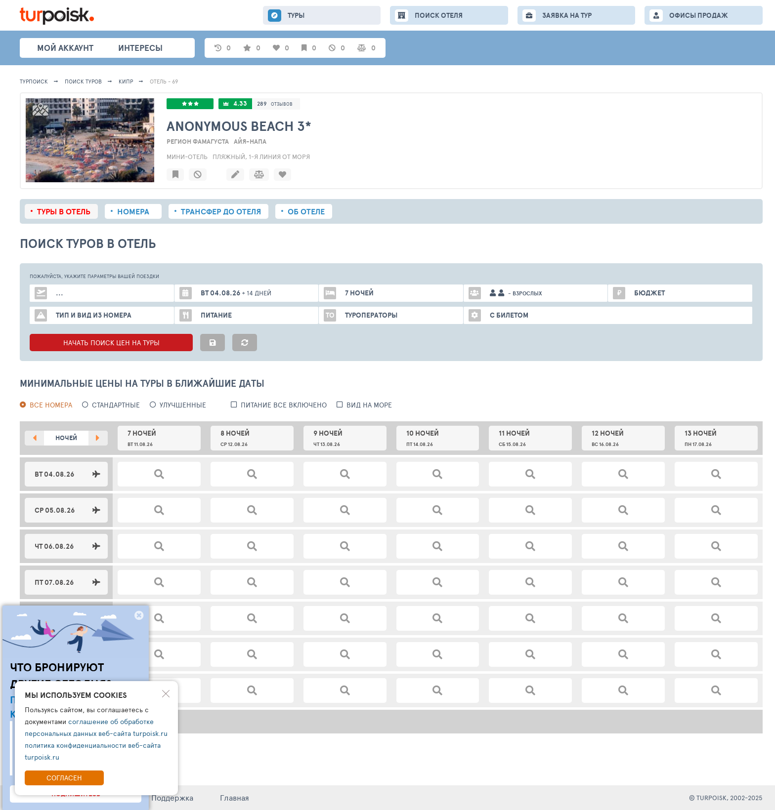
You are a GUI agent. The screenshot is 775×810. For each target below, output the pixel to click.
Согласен (64, 777)
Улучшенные (183, 405)
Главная (234, 797)
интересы (140, 47)
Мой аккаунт (65, 47)
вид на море (369, 405)
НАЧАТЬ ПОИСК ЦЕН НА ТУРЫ (111, 342)
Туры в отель (63, 211)
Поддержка (172, 797)
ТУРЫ (296, 15)
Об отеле (306, 211)
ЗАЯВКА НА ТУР (567, 15)
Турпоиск (34, 81)
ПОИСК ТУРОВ (83, 81)
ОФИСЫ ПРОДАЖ (698, 15)
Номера (133, 211)
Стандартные (116, 405)
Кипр (126, 81)
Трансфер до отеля (221, 211)
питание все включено (284, 405)
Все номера (51, 405)
